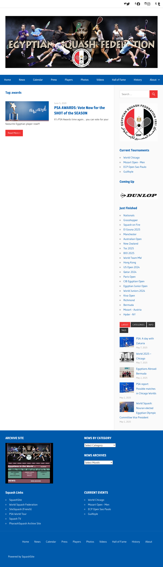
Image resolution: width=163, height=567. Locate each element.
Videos (100, 79)
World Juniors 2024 (134, 290)
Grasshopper (130, 220)
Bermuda (128, 304)
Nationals (128, 215)
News (22, 79)
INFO (151, 324)
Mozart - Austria (132, 309)
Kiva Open (129, 295)
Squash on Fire (131, 224)
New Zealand (130, 243)
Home (7, 79)
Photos (84, 79)
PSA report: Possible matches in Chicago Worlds (146, 388)
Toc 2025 (128, 248)
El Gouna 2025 (131, 229)
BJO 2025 (128, 253)
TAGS (123, 330)
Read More (13, 132)
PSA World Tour (18, 513)
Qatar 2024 (129, 272)
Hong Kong (129, 262)
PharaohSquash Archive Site (25, 523)
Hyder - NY (129, 314)
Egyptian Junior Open (135, 286)
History (138, 79)
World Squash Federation (23, 504)
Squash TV (15, 518)
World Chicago (131, 157)
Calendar (38, 79)
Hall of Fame (119, 79)
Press (54, 79)
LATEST (124, 324)
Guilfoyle (128, 171)
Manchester (129, 234)
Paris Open (129, 276)
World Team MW (132, 257)
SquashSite (15, 499)
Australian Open (132, 239)
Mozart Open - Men (134, 162)
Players (69, 79)
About (155, 79)
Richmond (129, 300)
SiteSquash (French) (20, 509)
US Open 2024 (131, 267)
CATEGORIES (138, 324)
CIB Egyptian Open (133, 281)
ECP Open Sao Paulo (134, 166)
